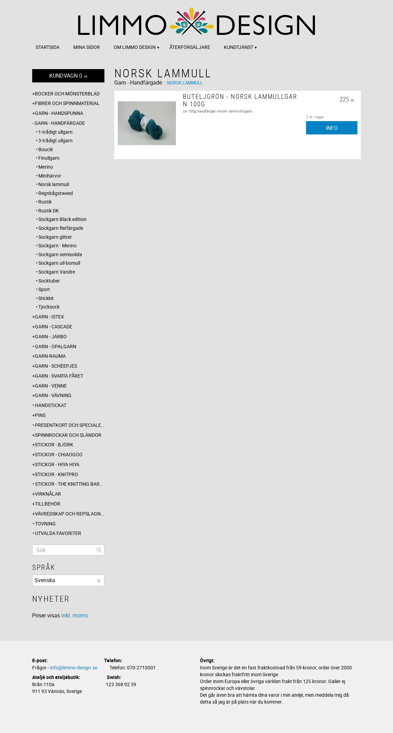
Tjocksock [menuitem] (49, 306)
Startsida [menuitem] (48, 47)
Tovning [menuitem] (45, 523)
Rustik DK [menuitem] (48, 210)
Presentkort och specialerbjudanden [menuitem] (69, 425)
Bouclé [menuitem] (45, 149)
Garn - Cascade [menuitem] (53, 326)
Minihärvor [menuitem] (49, 175)
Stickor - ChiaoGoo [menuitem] (59, 454)
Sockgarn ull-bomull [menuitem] (59, 263)
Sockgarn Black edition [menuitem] (62, 219)
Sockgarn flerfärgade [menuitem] (60, 228)
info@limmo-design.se (73, 667)
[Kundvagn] (68, 75)
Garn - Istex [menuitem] (49, 316)
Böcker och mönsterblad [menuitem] (67, 93)
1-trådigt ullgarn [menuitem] (55, 132)
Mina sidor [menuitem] (86, 47)
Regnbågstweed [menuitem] (55, 193)
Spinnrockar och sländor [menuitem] (68, 435)
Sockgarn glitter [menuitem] (55, 237)
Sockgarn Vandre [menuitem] (56, 272)
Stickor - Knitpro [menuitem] (56, 474)
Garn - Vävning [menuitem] (53, 395)
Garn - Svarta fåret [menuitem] (59, 375)
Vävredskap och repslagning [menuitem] (69, 513)
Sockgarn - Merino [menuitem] (57, 245)
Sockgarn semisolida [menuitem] (60, 254)
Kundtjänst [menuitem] (238, 47)
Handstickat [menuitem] (50, 405)
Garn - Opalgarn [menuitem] (55, 346)
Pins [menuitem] (40, 415)
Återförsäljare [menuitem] (189, 47)
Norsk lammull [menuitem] (53, 184)
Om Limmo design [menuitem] (135, 47)
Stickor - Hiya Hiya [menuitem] (57, 464)
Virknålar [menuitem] (48, 493)
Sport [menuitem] (44, 289)
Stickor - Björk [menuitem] (54, 444)
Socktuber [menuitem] (49, 280)
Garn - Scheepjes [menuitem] (56, 366)
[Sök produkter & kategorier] (68, 550)
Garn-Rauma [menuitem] (50, 356)
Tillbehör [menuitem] (47, 503)
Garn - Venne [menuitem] (51, 385)
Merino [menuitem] (45, 166)
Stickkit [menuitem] (46, 298)
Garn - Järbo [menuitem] (51, 336)
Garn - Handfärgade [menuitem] (60, 123)
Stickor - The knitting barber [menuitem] (69, 484)
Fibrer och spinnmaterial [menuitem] (67, 103)
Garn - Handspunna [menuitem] (59, 113)
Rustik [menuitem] (45, 201)
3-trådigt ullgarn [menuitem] (55, 140)
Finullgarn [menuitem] (49, 158)
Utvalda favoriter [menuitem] (58, 533)
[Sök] (99, 550)
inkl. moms (74, 615)
